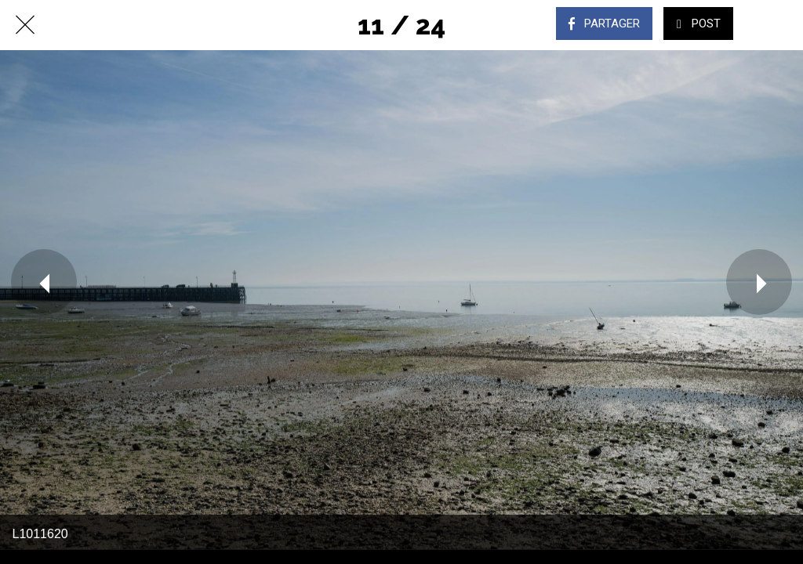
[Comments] (778, 25)
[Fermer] (25, 25)
